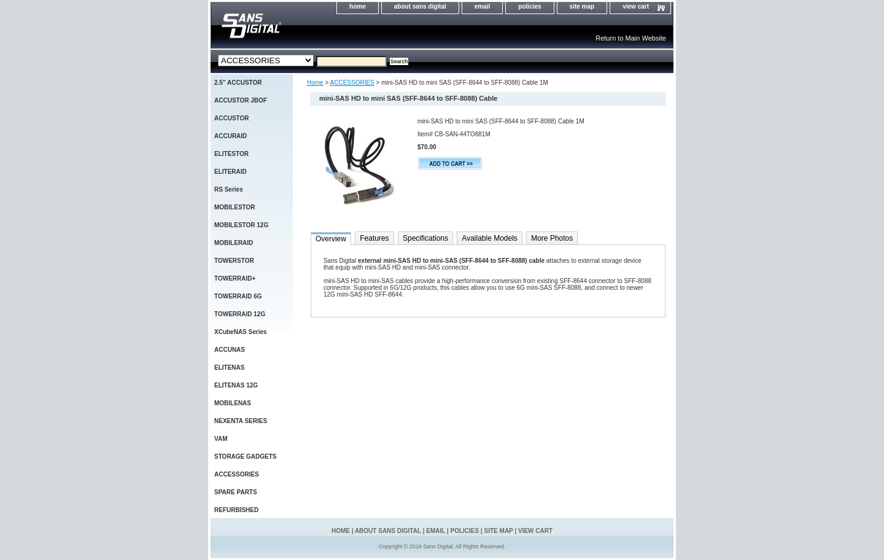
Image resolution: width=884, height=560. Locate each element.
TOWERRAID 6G (238, 296)
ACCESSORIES (352, 82)
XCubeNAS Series (240, 332)
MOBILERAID (233, 242)
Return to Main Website (630, 38)
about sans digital (420, 6)
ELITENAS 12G (236, 385)
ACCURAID (230, 136)
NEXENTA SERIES (240, 421)
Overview (331, 239)
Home (315, 82)
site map (582, 6)
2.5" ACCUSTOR (238, 82)
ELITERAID (230, 171)
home (357, 6)
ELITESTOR (231, 153)
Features (374, 238)
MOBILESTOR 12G (241, 225)
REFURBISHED (236, 510)
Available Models (490, 238)
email (482, 6)
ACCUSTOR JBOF (240, 100)
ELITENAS (229, 367)
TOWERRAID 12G (239, 314)
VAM (220, 438)
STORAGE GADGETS (245, 456)
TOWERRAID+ (234, 278)
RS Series (228, 189)
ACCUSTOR (231, 118)
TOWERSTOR (234, 260)
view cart (635, 6)
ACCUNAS (229, 349)
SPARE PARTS (235, 492)
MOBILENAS (232, 403)
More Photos (552, 238)
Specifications (425, 238)
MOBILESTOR (234, 207)
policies (529, 6)
